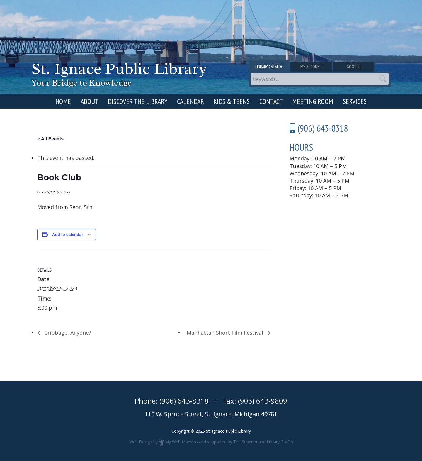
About (89, 101)
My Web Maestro (181, 442)
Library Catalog (272, 67)
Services (355, 101)
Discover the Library (137, 101)
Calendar (190, 101)
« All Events (50, 138)
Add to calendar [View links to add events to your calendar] (67, 234)
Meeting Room (312, 101)
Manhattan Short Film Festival (226, 332)
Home (63, 101)
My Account (319, 67)
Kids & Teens (231, 101)
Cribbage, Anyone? (67, 332)
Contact (271, 101)
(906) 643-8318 (184, 401)
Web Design (140, 442)
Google (367, 67)
